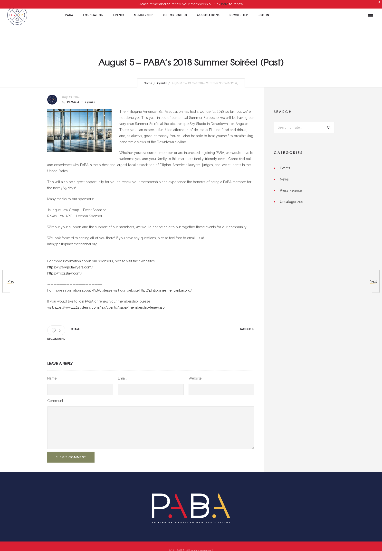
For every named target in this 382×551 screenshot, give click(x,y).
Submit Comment (71, 451)
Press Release (291, 184)
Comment (55, 395)
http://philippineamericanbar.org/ (165, 284)
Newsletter (238, 15)
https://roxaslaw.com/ (64, 267)
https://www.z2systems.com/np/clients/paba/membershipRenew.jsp (109, 301)
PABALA (73, 96)
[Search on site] (304, 121)
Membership (143, 15)
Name (52, 372)
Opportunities (175, 15)
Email (122, 372)
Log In (263, 15)
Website (195, 372)
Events (118, 15)
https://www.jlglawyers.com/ (70, 261)
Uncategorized (291, 195)
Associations (208, 15)
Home (147, 77)
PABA (69, 15)
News (284, 173)
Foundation (93, 15)
